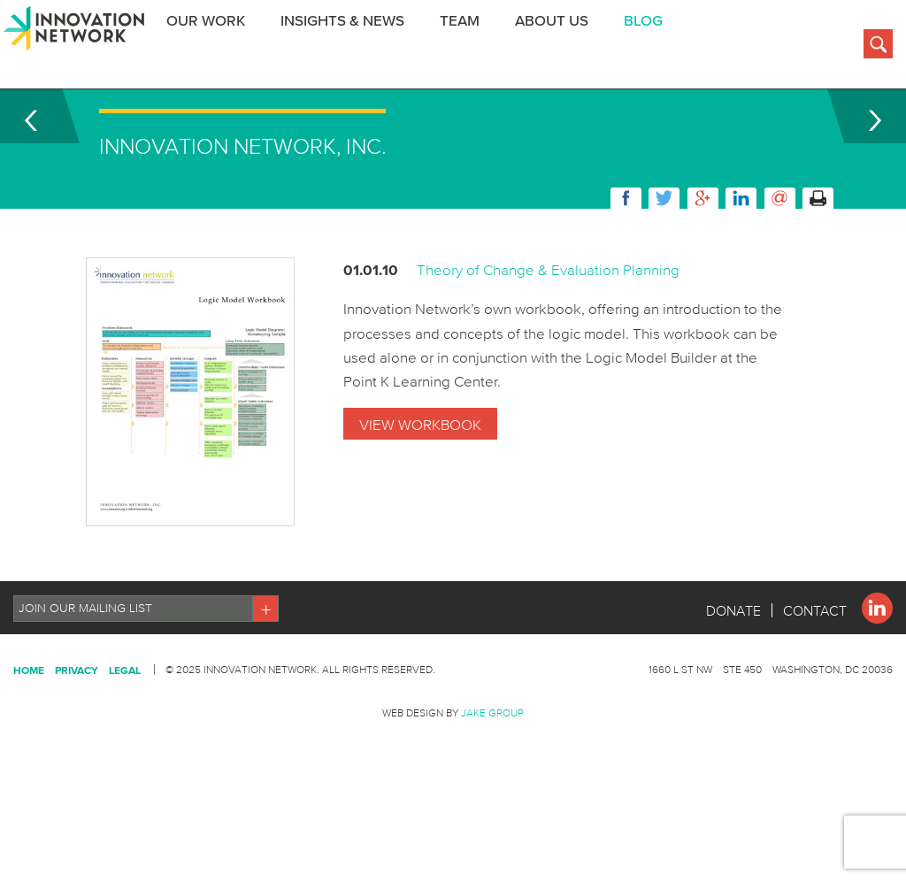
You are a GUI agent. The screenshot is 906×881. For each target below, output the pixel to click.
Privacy (76, 739)
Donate (733, 679)
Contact (815, 679)
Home (28, 739)
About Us (562, 47)
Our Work (216, 47)
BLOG (653, 47)
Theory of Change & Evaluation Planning (548, 338)
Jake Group (492, 781)
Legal (125, 739)
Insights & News (353, 47)
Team (470, 47)
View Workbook (420, 493)
